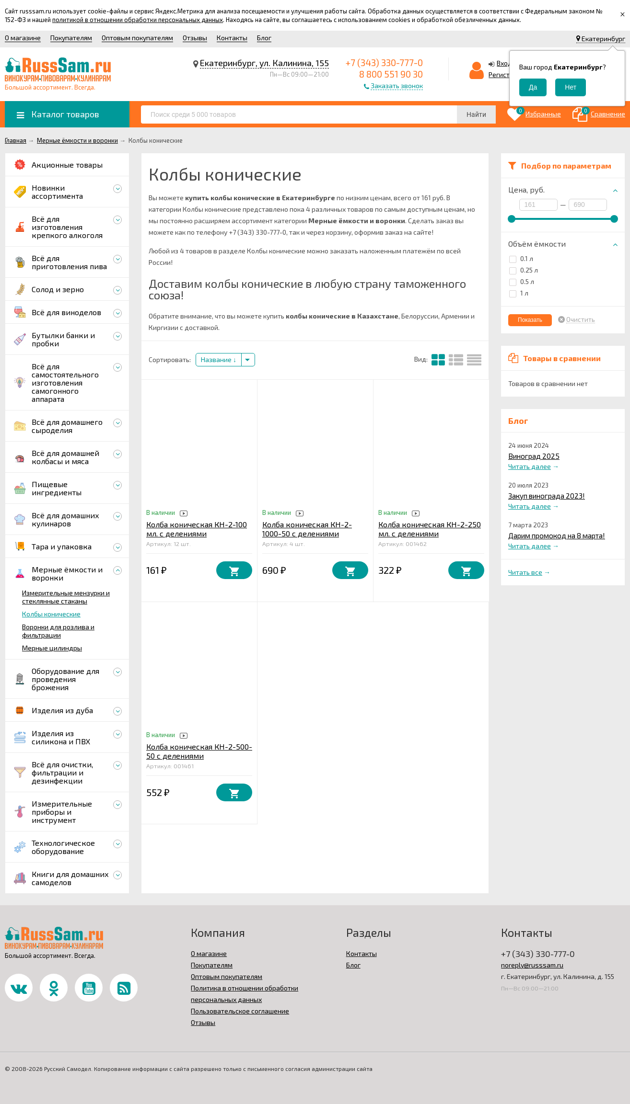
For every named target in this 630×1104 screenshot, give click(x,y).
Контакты (232, 38)
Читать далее (529, 466)
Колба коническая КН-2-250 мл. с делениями (429, 529)
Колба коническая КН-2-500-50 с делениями (199, 751)
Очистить (580, 319)
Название (218, 359)
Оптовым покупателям (137, 38)
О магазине (23, 38)
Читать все (525, 572)
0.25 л (523, 270)
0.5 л (521, 281)
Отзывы (195, 38)
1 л (518, 293)
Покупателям (71, 38)
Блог (264, 38)
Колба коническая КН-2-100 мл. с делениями (196, 529)
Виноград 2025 (534, 456)
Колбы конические (51, 614)
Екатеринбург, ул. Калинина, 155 (264, 62)
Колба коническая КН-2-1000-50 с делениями (307, 529)
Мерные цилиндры (52, 648)
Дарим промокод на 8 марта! (556, 535)
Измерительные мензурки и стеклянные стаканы (66, 597)
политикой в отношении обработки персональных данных (137, 19)
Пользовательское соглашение (240, 1011)
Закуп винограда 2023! (546, 495)
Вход (504, 63)
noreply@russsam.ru (532, 965)
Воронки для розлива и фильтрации (58, 631)
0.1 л (521, 258)
